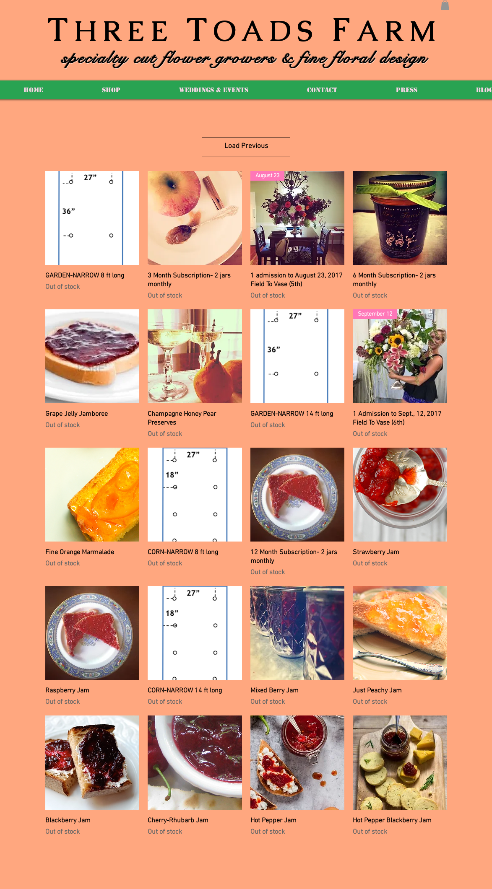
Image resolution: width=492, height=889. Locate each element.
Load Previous (246, 146)
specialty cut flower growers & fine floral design (244, 58)
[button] (445, 5)
